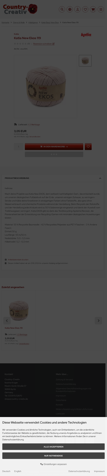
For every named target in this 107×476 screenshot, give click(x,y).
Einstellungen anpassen (53, 464)
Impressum (99, 471)
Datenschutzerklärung (79, 471)
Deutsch (6, 471)
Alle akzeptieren (53, 447)
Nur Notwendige (53, 456)
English (17, 471)
